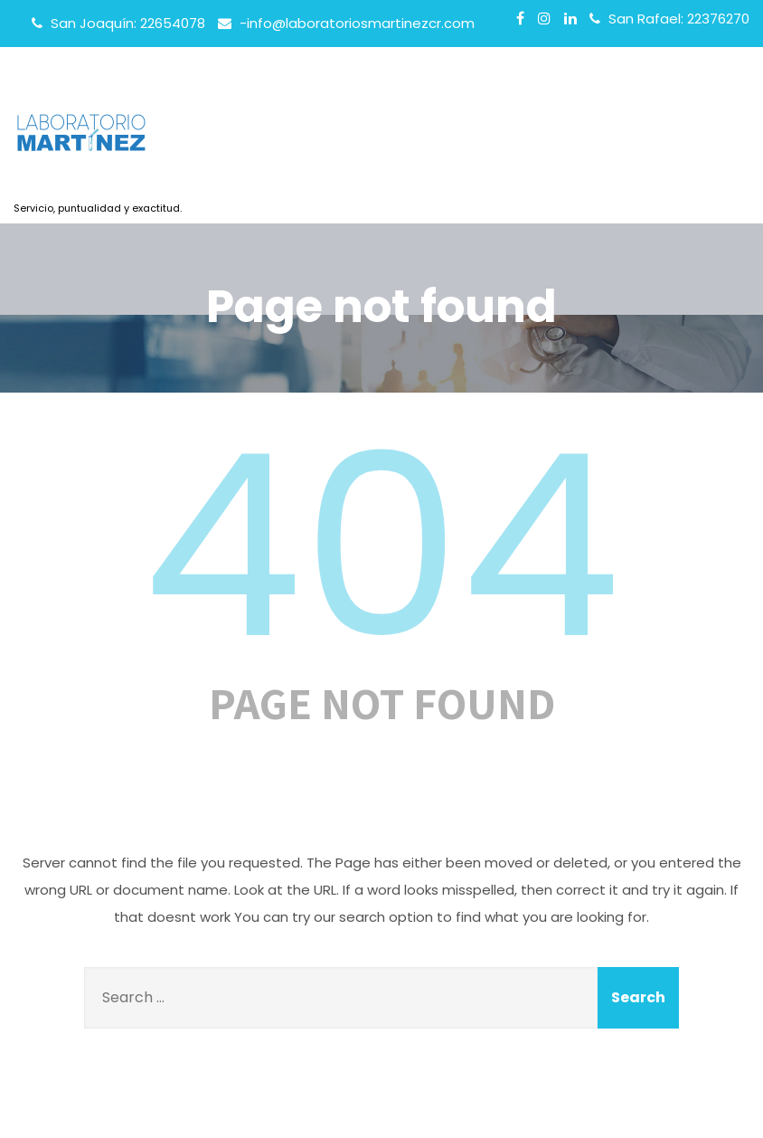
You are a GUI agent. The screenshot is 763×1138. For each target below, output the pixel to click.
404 (381, 546)
